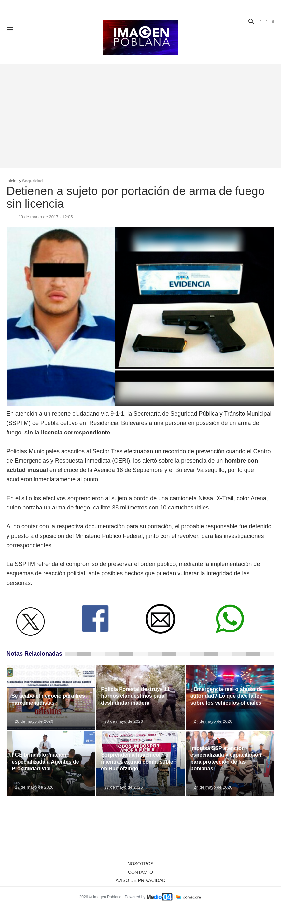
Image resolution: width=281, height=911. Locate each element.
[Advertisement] (140, 115)
